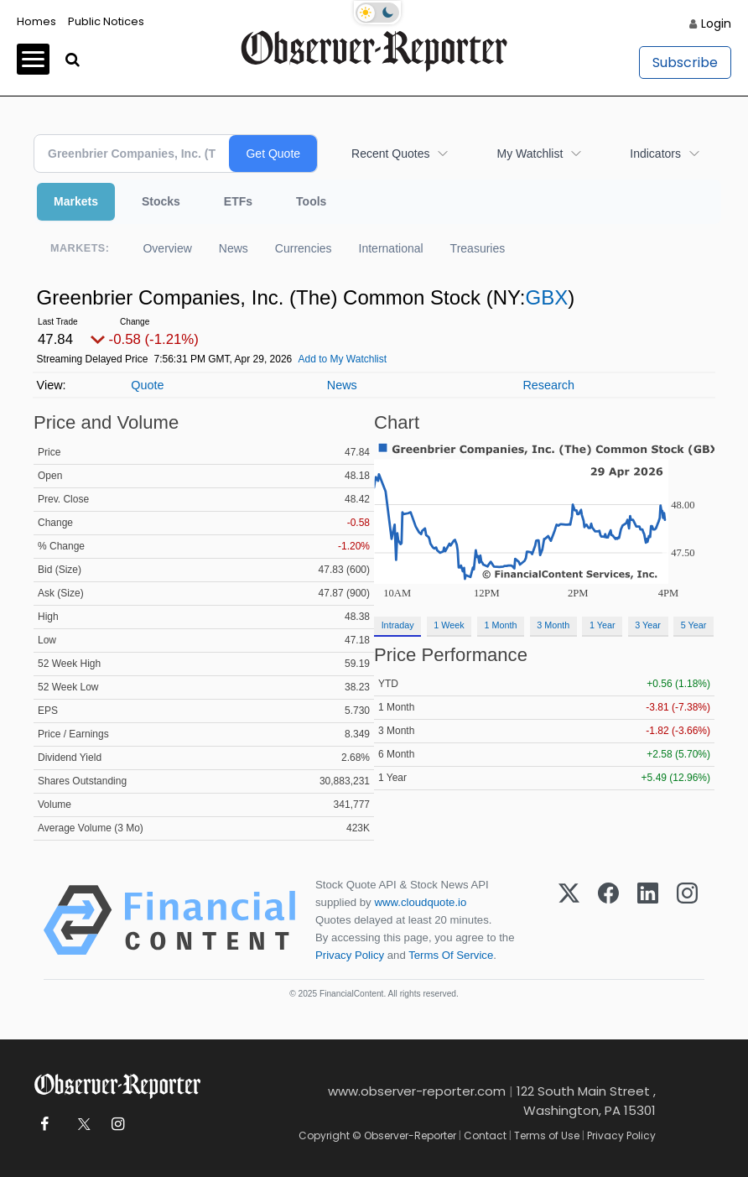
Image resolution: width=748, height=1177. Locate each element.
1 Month (501, 625)
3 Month (553, 625)
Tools (311, 201)
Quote (147, 385)
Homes (36, 21)
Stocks (161, 201)
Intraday (398, 625)
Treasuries (478, 248)
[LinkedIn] (648, 920)
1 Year (603, 625)
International (391, 248)
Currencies (303, 248)
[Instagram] (687, 920)
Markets (76, 201)
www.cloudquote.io (420, 902)
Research (548, 385)
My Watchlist (529, 153)
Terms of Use (546, 1135)
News (233, 248)
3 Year (648, 625)
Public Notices (106, 21)
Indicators (655, 153)
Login (716, 23)
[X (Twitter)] (569, 920)
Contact (485, 1135)
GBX (546, 297)
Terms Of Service (450, 955)
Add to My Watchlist (342, 359)
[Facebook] (608, 920)
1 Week (449, 625)
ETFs (238, 201)
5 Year (694, 625)
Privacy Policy (349, 955)
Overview (167, 248)
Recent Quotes (390, 153)
